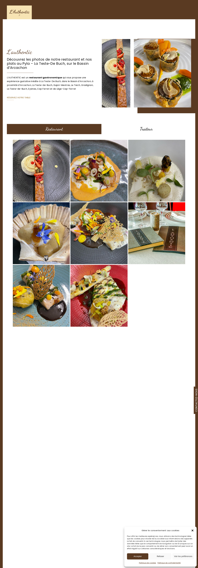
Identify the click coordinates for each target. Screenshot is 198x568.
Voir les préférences (183, 556)
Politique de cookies (147, 563)
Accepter (138, 556)
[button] (192, 530)
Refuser (160, 556)
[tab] (54, 129)
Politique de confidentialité (169, 563)
